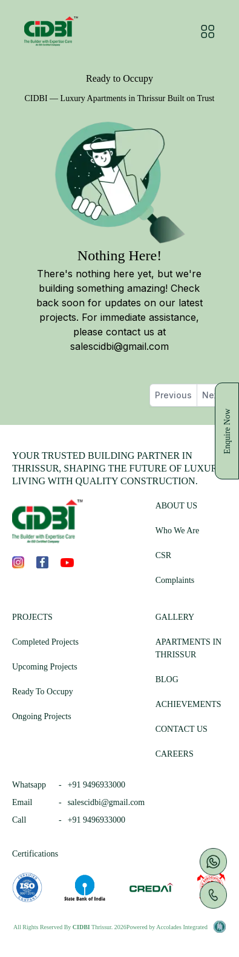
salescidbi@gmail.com (119, 346)
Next (211, 395)
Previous (173, 395)
